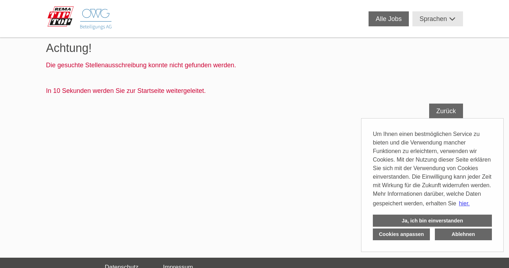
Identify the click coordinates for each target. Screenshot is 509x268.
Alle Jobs (389, 18)
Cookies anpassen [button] (401, 234)
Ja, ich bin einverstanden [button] (432, 221)
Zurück (446, 111)
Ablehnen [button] (463, 234)
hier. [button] (464, 203)
